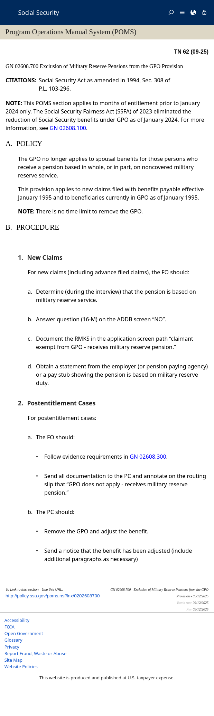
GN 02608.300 (148, 456)
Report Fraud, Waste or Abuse (35, 653)
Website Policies (21, 666)
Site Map (13, 660)
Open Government (23, 633)
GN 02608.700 (23, 66)
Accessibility (16, 620)
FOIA (9, 627)
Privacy (11, 647)
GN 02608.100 (68, 128)
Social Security (38, 12)
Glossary (13, 640)
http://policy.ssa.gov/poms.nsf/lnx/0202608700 (53, 595)
